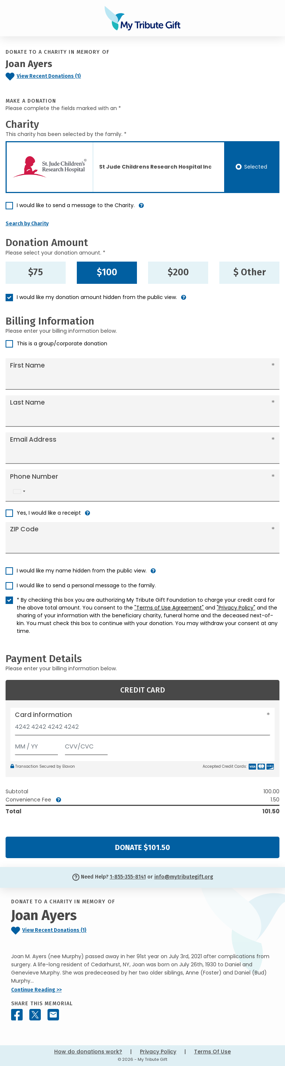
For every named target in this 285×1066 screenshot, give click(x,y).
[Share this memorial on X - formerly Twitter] (35, 1014)
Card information (43, 714)
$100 (107, 272)
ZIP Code (24, 529)
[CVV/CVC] (86, 745)
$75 (35, 272)
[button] (141, 208)
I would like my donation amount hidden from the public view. (97, 297)
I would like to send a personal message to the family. (86, 585)
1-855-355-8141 (128, 877)
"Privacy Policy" (236, 607)
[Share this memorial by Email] (53, 1014)
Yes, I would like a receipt (49, 513)
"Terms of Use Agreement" (169, 607)
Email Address (33, 439)
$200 (178, 272)
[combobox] (18, 491)
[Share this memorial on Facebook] (17, 1014)
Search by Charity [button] (27, 223)
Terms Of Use (212, 1051)
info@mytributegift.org (183, 877)
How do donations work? (88, 1051)
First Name (27, 365)
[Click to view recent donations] (59, 76)
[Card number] (142, 729)
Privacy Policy (158, 1051)
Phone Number (34, 476)
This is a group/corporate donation (62, 343)
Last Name (27, 402)
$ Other (249, 272)
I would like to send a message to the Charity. (76, 205)
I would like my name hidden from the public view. (82, 570)
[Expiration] (36, 745)
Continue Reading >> (36, 990)
